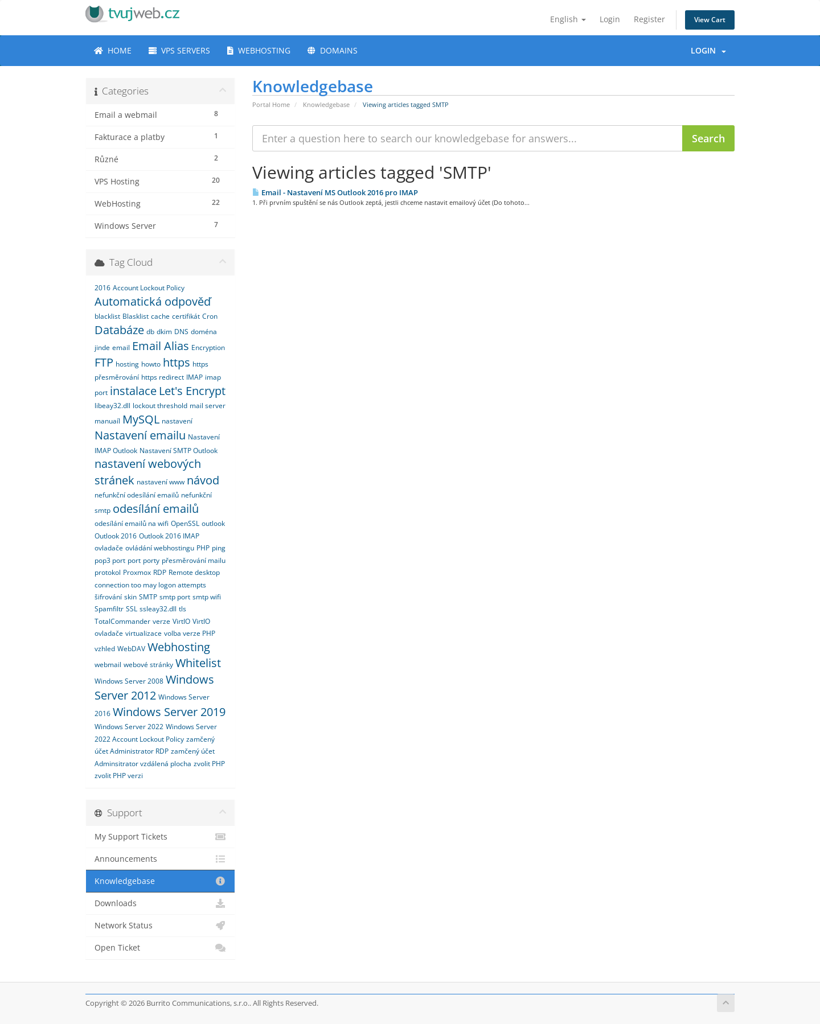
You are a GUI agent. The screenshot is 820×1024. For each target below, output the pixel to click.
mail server (208, 405)
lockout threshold (160, 405)
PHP (203, 548)
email (121, 347)
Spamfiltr (109, 609)
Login (610, 19)
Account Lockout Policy (148, 288)
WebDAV (131, 648)
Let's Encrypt (192, 390)
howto (151, 364)
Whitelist (198, 663)
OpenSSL (185, 523)
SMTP (148, 597)
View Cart (709, 19)
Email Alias (160, 345)
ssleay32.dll (158, 609)
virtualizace (143, 633)
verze (161, 621)
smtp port (174, 597)
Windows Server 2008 (129, 681)
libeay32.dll (112, 405)
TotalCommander (122, 621)
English (568, 19)
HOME (113, 50)
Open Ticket (160, 948)
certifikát (186, 316)
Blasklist (135, 316)
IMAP (194, 377)
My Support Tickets (160, 837)
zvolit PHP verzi (119, 775)
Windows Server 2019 (169, 711)
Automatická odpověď (153, 301)
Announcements (160, 859)
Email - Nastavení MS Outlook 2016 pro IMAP (335, 192)
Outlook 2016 (116, 536)
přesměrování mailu (194, 560)
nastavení (177, 421)
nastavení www (160, 482)
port (134, 560)
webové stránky (148, 664)
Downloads (160, 903)
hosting (127, 364)
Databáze (119, 330)
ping (219, 548)
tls (182, 609)
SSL (131, 609)
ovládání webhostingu (159, 548)
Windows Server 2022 (129, 726)
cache (160, 316)
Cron (210, 316)
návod (203, 480)
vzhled (105, 648)
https (176, 362)
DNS (181, 331)
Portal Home (271, 104)
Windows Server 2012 (154, 688)
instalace (133, 390)
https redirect (162, 377)
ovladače (109, 548)
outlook (213, 523)
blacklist (107, 316)
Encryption (208, 347)
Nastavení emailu (140, 435)
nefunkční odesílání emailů (137, 495)
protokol (108, 572)
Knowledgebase (326, 104)
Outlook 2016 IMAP (169, 536)
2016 (102, 288)
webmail (108, 664)
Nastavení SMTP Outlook (179, 450)
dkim (164, 331)
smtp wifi (206, 597)
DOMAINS (333, 50)
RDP (159, 572)
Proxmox (137, 572)
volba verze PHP (189, 633)
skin (130, 597)
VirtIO (181, 621)
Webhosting (178, 647)
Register (649, 19)
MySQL (140, 419)
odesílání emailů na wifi (132, 523)
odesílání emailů (156, 508)
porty (151, 560)
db (150, 331)
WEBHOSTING (258, 50)
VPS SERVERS (179, 50)
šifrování (108, 597)
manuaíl (107, 421)
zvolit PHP (209, 763)
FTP (104, 362)
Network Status (160, 925)
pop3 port (110, 560)
